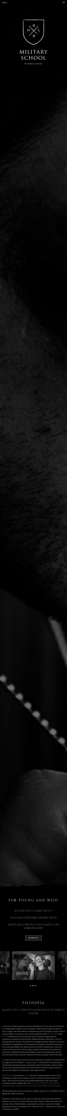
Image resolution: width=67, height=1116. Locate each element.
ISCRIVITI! (33, 938)
